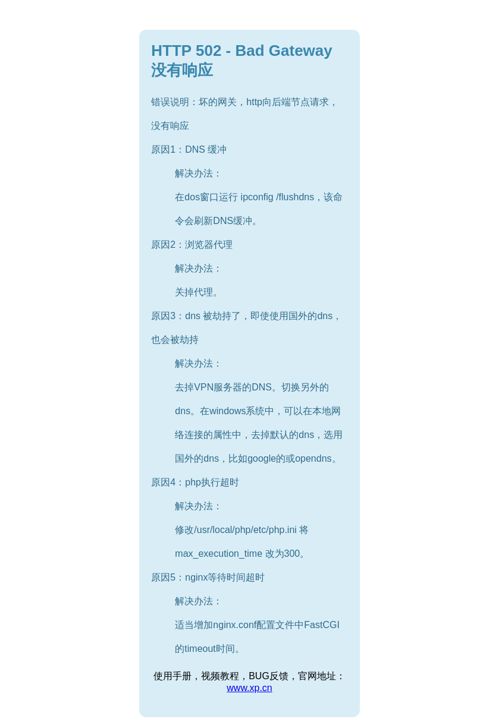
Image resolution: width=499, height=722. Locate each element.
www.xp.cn (249, 688)
